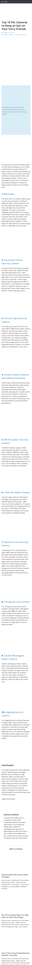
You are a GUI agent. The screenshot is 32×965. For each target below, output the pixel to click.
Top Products (21, 34)
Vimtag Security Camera (16, 601)
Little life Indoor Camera (16, 492)
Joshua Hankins (9, 34)
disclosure (16, 112)
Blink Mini (9, 194)
